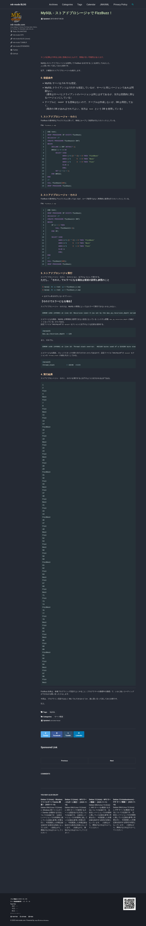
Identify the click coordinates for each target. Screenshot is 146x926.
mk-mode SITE (17, 41)
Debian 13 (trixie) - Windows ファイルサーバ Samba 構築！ (51, 845)
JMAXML (102, 4)
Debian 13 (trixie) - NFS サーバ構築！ (98, 843)
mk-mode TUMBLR (18, 49)
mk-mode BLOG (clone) (20, 45)
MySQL (52, 755)
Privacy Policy (119, 4)
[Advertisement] (88, 37)
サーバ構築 (58, 759)
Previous (64, 802)
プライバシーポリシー (17, 913)
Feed (36, 917)
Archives (51, 4)
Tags (78, 4)
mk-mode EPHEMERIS (19, 53)
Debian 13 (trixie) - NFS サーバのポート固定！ (75, 845)
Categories (65, 4)
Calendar (89, 4)
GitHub (14, 60)
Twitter (14, 56)
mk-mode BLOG (18, 4)
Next (112, 802)
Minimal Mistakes (46, 920)
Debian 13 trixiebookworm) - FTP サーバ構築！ (122, 844)
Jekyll (37, 920)
